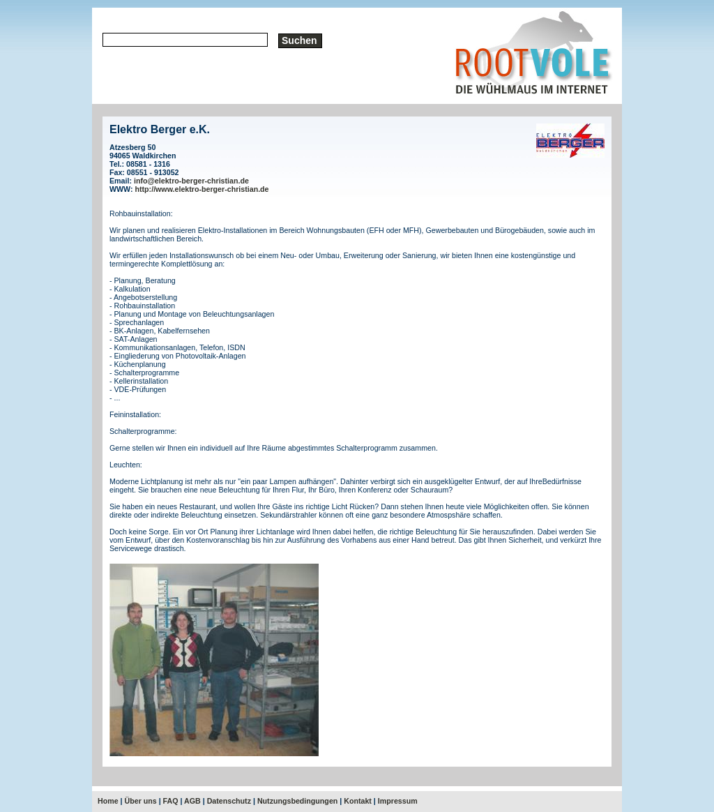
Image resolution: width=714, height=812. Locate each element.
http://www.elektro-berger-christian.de (202, 189)
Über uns (141, 801)
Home (108, 801)
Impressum (398, 801)
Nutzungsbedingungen (297, 801)
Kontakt (358, 801)
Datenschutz (229, 801)
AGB (192, 801)
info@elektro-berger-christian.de (191, 180)
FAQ (170, 801)
